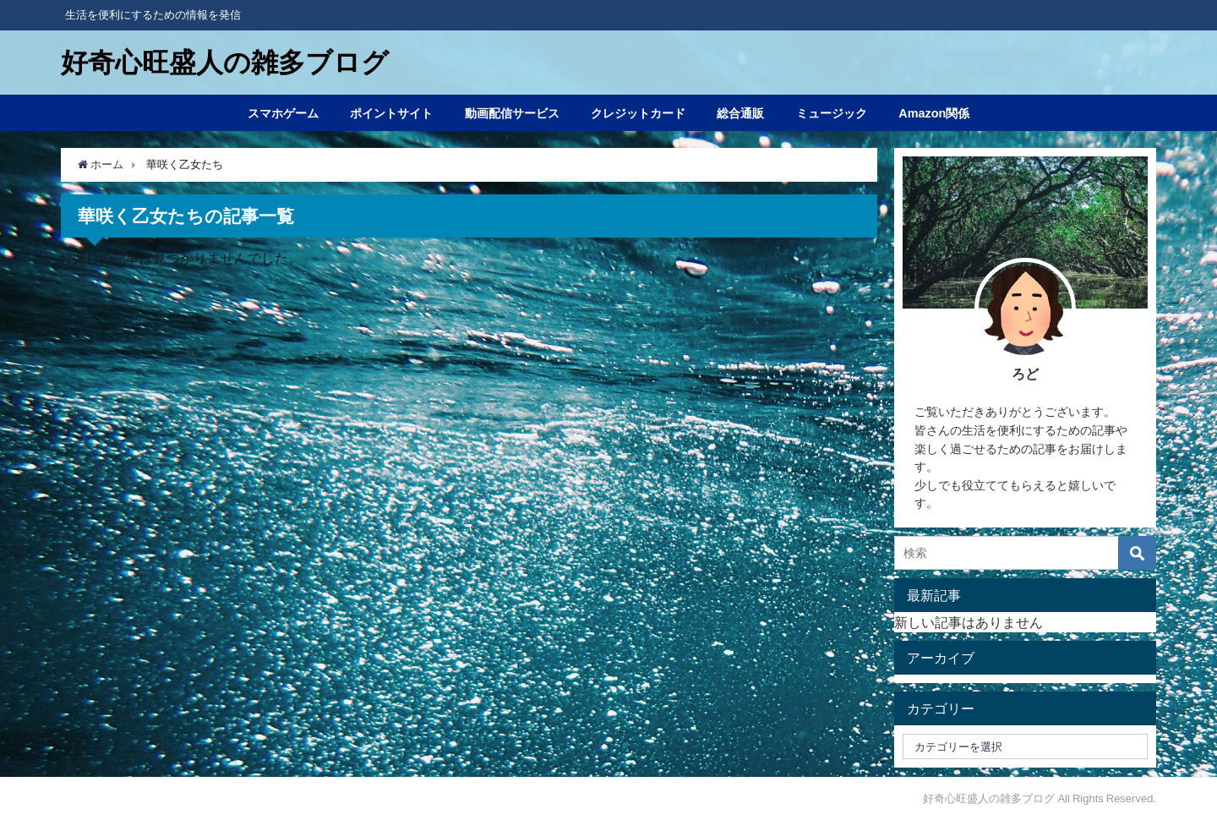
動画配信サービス (512, 113)
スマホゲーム (283, 113)
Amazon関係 (933, 113)
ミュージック (831, 113)
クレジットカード (638, 113)
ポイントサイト (391, 113)
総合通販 (740, 113)
